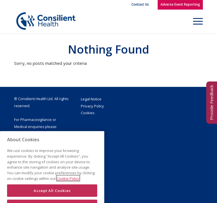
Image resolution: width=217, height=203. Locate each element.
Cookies (88, 112)
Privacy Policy (92, 106)
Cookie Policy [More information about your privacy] (68, 183)
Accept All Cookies (52, 195)
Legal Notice (91, 99)
